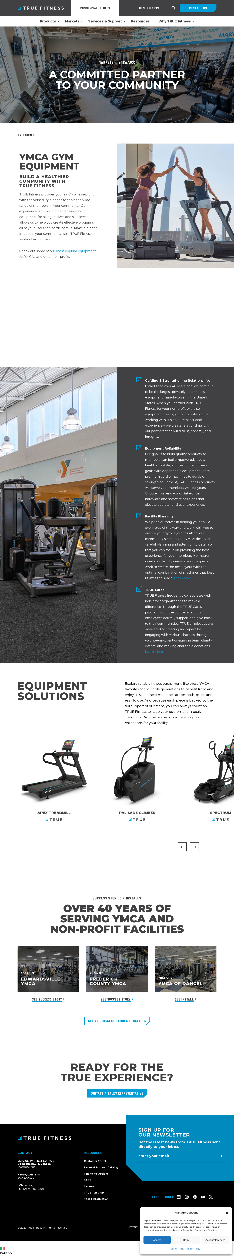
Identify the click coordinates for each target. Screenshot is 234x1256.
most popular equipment (76, 251)
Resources (140, 21)
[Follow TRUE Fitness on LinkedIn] (182, 1197)
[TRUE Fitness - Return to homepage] (117, 1138)
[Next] (194, 846)
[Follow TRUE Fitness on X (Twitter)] (214, 1197)
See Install (184, 999)
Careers (89, 1186)
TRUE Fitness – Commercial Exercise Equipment (41, 8)
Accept (157, 1239)
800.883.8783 (26, 1166)
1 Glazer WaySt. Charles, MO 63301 (35, 1187)
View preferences (215, 1239)
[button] (227, 1212)
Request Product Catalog (101, 1167)
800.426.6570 (26, 1177)
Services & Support (105, 21)
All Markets (27, 135)
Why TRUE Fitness (174, 21)
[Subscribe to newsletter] (220, 1156)
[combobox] (7, 1248)
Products (48, 21)
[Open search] (174, 8)
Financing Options (96, 1173)
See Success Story (47, 999)
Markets (72, 21)
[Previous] (182, 846)
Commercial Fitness (95, 8)
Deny (186, 1239)
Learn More (183, 578)
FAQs (87, 1180)
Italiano (6, 1251)
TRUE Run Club (94, 1192)
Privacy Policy (193, 1248)
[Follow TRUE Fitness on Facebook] (198, 1197)
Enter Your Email (153, 1156)
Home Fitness (135, 8)
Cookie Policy (177, 1248)
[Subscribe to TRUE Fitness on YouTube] (206, 1197)
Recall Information (96, 1199)
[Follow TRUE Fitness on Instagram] (190, 1197)
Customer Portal (95, 1161)
